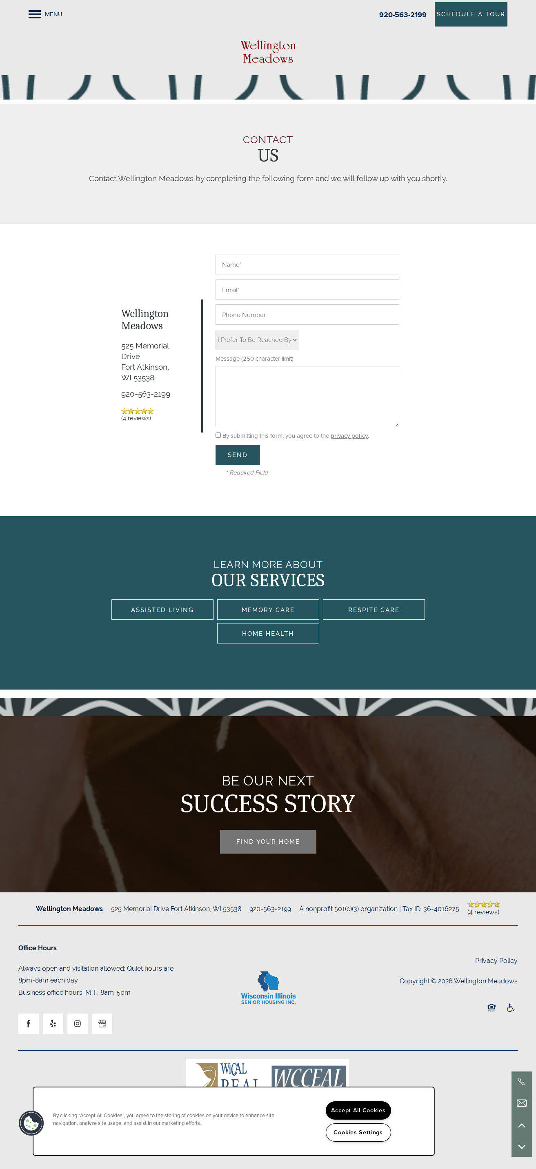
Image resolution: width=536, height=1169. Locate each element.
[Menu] (45, 14)
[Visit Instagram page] (77, 1024)
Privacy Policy (496, 961)
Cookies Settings (358, 1132)
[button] (471, 14)
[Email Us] (522, 1103)
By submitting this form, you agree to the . (295, 435)
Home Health (268, 633)
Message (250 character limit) (255, 359)
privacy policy (349, 435)
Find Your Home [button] (268, 841)
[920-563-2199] (522, 1081)
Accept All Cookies (358, 1110)
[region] (234, 1121)
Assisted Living (162, 609)
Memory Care (268, 609)
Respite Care (374, 609)
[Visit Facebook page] (28, 1024)
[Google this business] (102, 1024)
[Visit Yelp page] (53, 1024)
